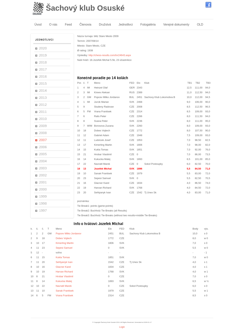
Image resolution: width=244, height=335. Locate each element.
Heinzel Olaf (101, 87)
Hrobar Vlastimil (103, 154)
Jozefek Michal (103, 168)
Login (122, 327)
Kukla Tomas (101, 149)
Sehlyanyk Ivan (102, 192)
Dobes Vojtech (102, 130)
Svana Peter (101, 121)
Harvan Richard (102, 187)
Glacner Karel (101, 183)
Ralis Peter (100, 116)
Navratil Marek (102, 163)
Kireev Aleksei (102, 92)
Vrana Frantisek (102, 111)
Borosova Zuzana (103, 125)
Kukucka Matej (102, 159)
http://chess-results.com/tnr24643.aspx (110, 55)
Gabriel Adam (101, 135)
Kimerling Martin (103, 144)
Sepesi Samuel (102, 178)
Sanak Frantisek (103, 173)
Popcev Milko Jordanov (107, 97)
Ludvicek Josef (102, 140)
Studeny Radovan (104, 106)
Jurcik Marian (101, 101)
